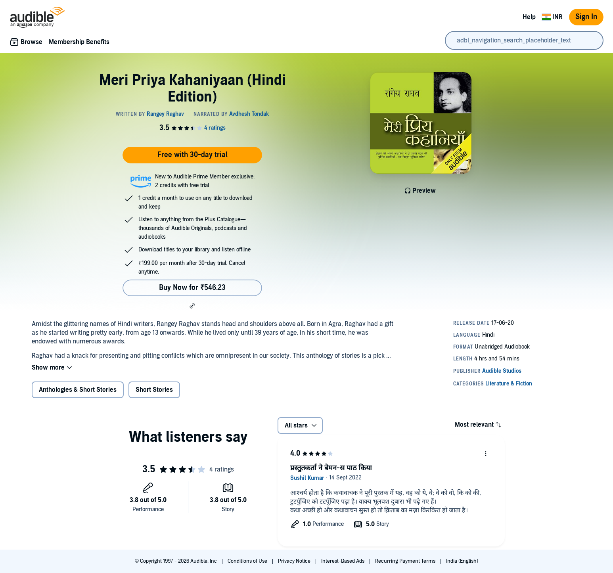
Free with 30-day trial (192, 155)
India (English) (462, 561)
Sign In (586, 17)
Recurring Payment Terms (406, 561)
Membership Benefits (79, 42)
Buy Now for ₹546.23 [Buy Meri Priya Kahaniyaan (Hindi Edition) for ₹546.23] (192, 288)
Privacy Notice (295, 561)
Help (529, 17)
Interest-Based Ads (343, 561)
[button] (192, 306)
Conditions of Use (248, 561)
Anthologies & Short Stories (78, 390)
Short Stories (154, 390)
